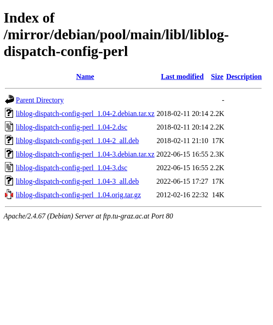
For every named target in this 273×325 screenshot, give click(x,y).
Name (85, 76)
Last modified (182, 76)
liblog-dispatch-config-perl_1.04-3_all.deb (77, 181)
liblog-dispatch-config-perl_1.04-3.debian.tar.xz (85, 154)
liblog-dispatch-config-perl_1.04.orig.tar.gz (78, 195)
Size (217, 76)
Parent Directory (40, 100)
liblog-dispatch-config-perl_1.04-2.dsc (71, 127)
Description (244, 76)
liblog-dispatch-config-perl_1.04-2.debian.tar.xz (85, 113)
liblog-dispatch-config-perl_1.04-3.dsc (71, 168)
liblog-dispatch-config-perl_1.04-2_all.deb (77, 140)
